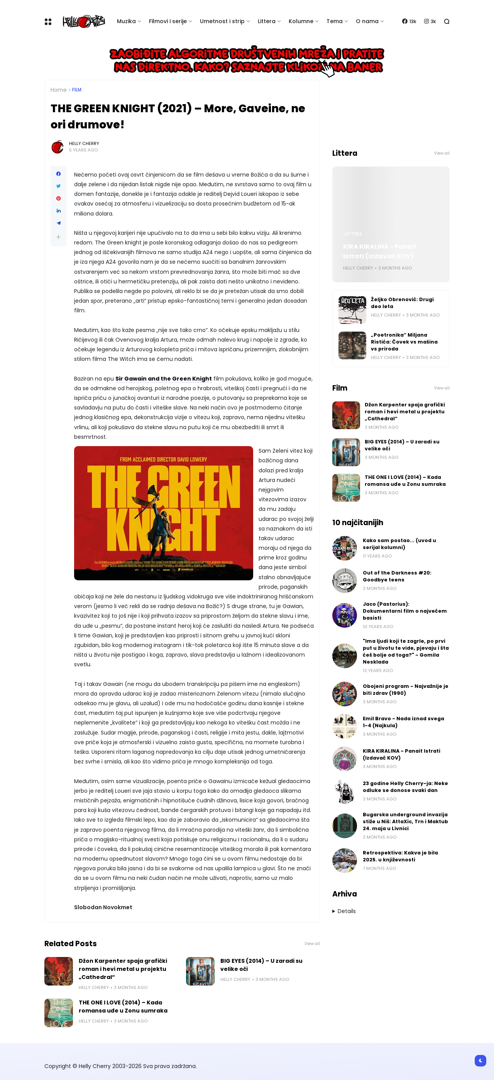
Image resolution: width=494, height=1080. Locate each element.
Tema (335, 21)
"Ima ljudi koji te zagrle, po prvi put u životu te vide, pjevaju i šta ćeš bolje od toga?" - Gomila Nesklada (406, 651)
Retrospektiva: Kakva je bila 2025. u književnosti (400, 856)
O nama (367, 21)
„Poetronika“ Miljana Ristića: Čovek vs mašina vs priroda (404, 342)
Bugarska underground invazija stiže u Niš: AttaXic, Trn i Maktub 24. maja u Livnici (405, 821)
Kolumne (301, 21)
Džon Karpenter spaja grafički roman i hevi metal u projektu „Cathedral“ (123, 969)
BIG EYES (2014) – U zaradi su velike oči (261, 965)
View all (312, 944)
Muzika (126, 21)
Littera (267, 21)
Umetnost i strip (222, 21)
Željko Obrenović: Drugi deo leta (402, 303)
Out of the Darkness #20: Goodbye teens (397, 576)
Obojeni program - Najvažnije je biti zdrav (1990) (405, 689)
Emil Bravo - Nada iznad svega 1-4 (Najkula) (403, 722)
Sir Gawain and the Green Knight (163, 378)
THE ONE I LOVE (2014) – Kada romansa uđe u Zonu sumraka (123, 1006)
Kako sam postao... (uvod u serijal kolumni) (399, 544)
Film (76, 90)
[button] (58, 237)
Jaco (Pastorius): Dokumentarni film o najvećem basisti (405, 611)
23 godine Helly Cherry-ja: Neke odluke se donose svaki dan (405, 787)
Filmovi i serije (168, 21)
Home (59, 90)
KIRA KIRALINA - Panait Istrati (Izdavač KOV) (380, 251)
